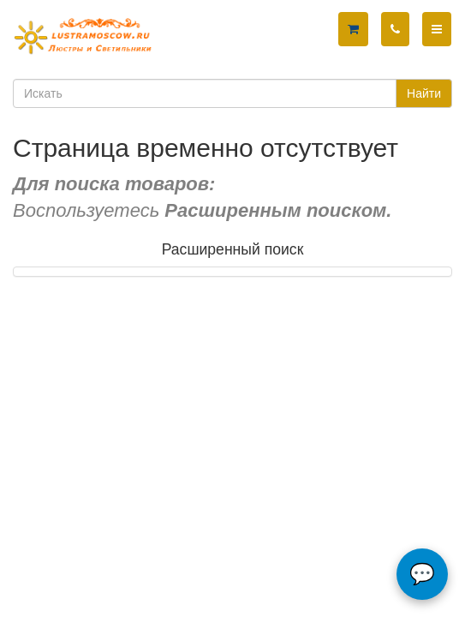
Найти (424, 93)
